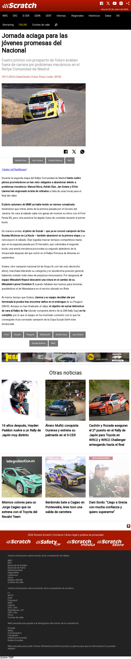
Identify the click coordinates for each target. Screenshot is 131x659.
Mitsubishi (45, 334)
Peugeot (30, 334)
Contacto (58, 535)
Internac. (61, 15)
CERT (49, 15)
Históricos (94, 15)
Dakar (108, 15)
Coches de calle (41, 24)
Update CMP (7, 657)
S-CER (26, 15)
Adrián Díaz (20, 160)
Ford (6, 334)
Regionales (77, 15)
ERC (15, 15)
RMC (70, 160)
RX (118, 15)
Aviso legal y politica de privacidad (84, 535)
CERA (37, 15)
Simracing (8, 24)
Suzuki (17, 334)
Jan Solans (37, 160)
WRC (5, 15)
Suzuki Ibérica (55, 160)
